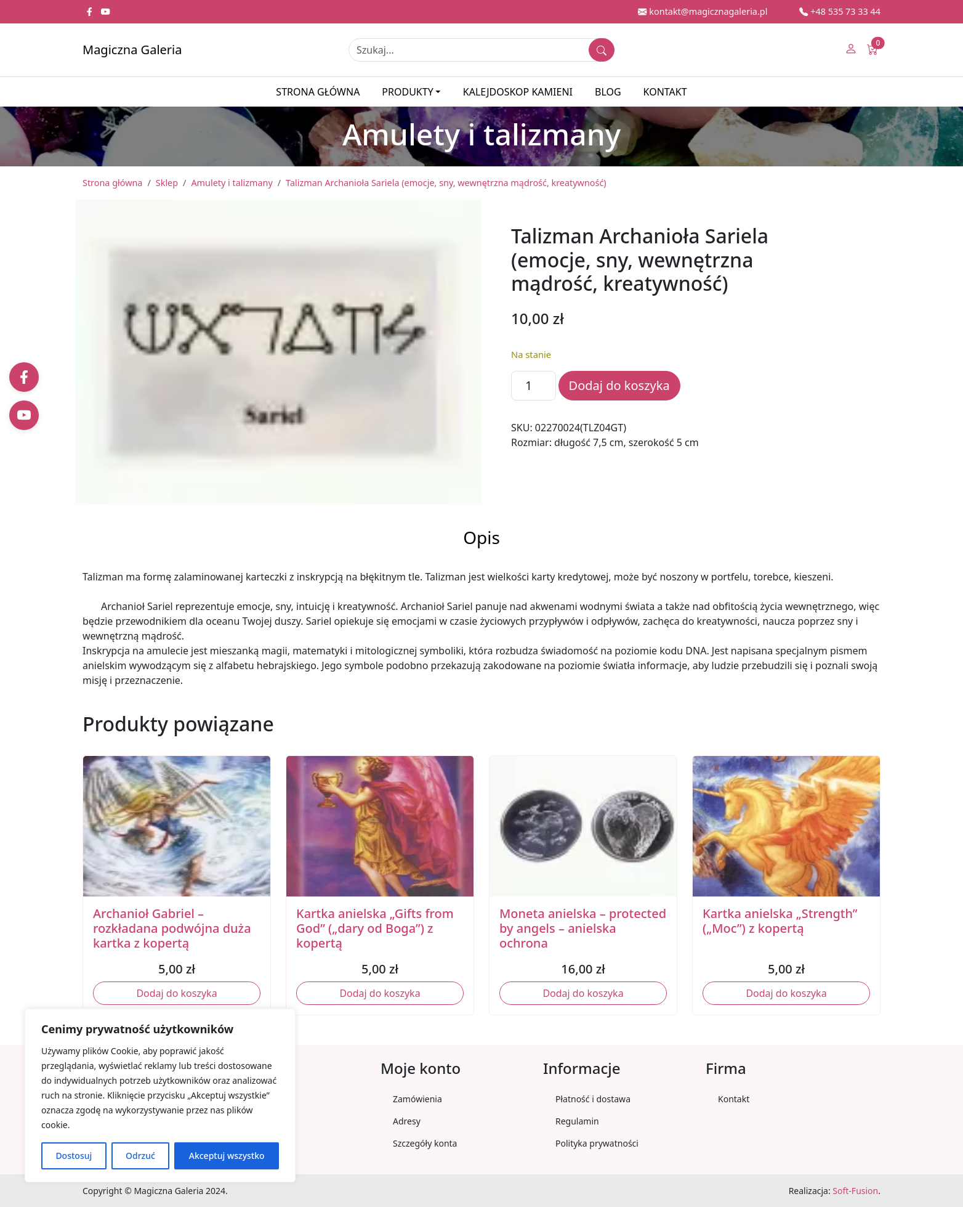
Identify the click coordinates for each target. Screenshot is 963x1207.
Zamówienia (417, 1099)
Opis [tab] (481, 537)
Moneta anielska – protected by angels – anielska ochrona (582, 928)
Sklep (167, 183)
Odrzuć (140, 1155)
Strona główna (318, 92)
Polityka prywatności (597, 1143)
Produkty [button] (407, 92)
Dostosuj (73, 1155)
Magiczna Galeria (132, 49)
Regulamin (577, 1121)
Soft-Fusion (855, 1191)
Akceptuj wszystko (227, 1155)
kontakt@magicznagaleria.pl (702, 11)
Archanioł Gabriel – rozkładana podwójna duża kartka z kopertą (172, 928)
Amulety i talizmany (231, 183)
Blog (608, 92)
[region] (160, 1095)
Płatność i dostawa (593, 1099)
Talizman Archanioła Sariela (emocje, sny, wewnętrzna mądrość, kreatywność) (446, 183)
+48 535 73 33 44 (839, 11)
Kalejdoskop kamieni (518, 92)
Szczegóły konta (425, 1143)
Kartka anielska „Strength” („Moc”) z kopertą (780, 921)
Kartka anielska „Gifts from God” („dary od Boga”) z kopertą (375, 928)
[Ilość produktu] (533, 385)
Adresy (407, 1121)
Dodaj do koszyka (619, 385)
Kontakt (665, 92)
